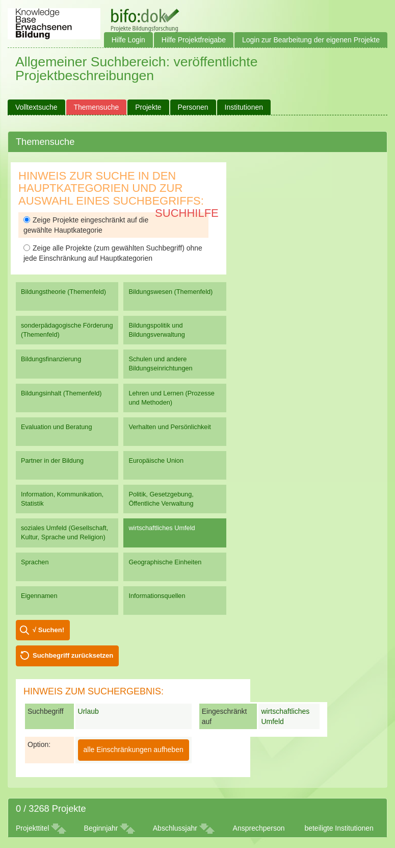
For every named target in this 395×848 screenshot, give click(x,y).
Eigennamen (39, 596)
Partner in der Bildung (52, 460)
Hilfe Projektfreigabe (194, 40)
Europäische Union (155, 460)
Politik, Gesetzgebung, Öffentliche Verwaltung (160, 498)
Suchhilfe (187, 213)
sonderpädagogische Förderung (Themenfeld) (67, 329)
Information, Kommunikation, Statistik (62, 498)
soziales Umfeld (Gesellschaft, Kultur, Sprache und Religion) (64, 532)
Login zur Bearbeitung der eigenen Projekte (311, 40)
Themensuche (96, 107)
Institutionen (244, 107)
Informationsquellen (156, 596)
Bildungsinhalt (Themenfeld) (61, 393)
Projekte (148, 107)
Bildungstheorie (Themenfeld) (63, 291)
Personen (193, 107)
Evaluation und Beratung (56, 427)
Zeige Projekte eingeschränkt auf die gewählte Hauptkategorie (85, 225)
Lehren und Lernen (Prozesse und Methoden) (171, 397)
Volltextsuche (36, 107)
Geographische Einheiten (164, 562)
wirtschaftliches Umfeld (161, 528)
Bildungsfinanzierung (51, 359)
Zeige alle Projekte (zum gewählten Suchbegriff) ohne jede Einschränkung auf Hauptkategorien (112, 253)
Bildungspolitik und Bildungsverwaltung (156, 329)
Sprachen (35, 562)
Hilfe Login (128, 40)
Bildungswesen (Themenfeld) (170, 291)
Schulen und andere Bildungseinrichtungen (160, 363)
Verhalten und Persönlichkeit (169, 427)
